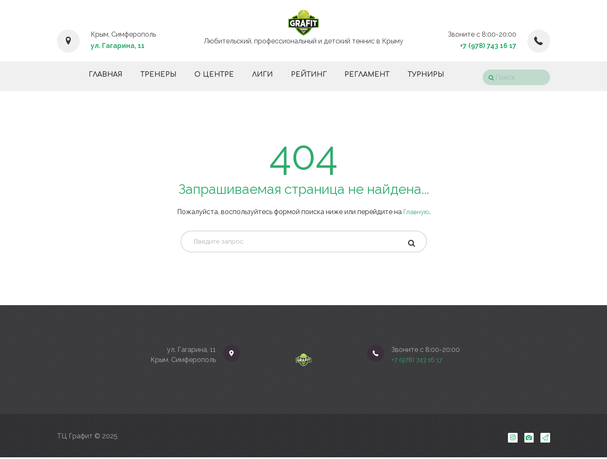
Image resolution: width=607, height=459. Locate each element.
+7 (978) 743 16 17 (488, 46)
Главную (416, 212)
